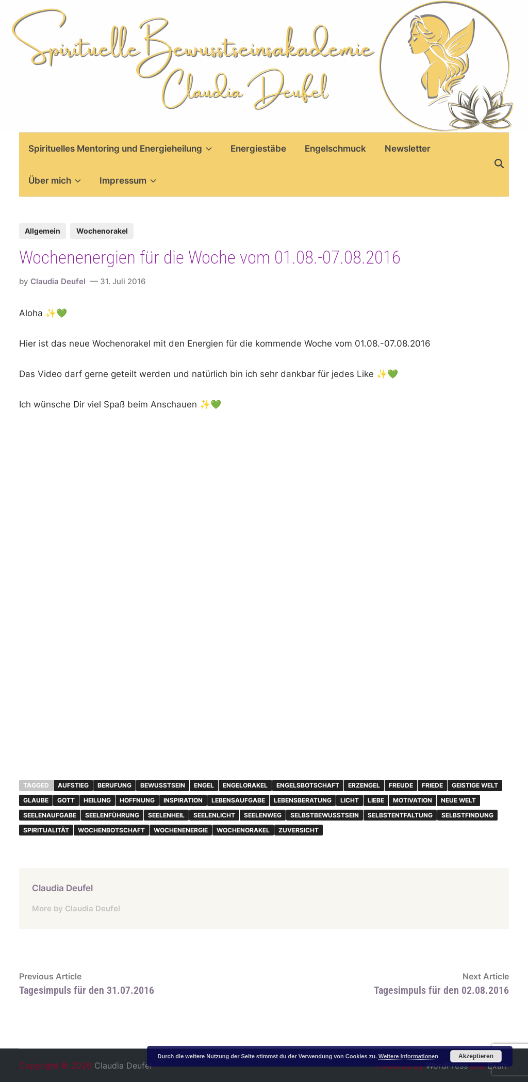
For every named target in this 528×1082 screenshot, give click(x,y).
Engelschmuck (335, 148)
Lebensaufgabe (238, 800)
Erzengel (364, 785)
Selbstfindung (467, 815)
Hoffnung (137, 800)
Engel (204, 785)
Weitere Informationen (408, 1056)
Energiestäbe (258, 148)
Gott (66, 800)
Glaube (35, 800)
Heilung (97, 800)
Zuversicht (298, 830)
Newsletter (408, 148)
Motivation (412, 800)
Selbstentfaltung (400, 815)
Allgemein (42, 230)
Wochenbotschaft (111, 830)
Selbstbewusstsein (324, 815)
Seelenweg (263, 815)
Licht (349, 800)
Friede (432, 785)
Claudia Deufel (58, 281)
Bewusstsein (162, 785)
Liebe (376, 800)
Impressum (128, 180)
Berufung (114, 785)
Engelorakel (245, 785)
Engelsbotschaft (307, 785)
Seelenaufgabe (49, 815)
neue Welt (458, 800)
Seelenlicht (214, 815)
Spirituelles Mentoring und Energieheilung (120, 149)
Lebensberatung (303, 800)
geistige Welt (475, 785)
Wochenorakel (102, 230)
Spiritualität (46, 830)
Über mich (54, 180)
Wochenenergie (181, 830)
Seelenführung (112, 815)
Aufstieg (73, 785)
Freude (401, 785)
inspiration (183, 800)
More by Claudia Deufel (76, 908)
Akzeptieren (475, 1056)
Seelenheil (166, 815)
